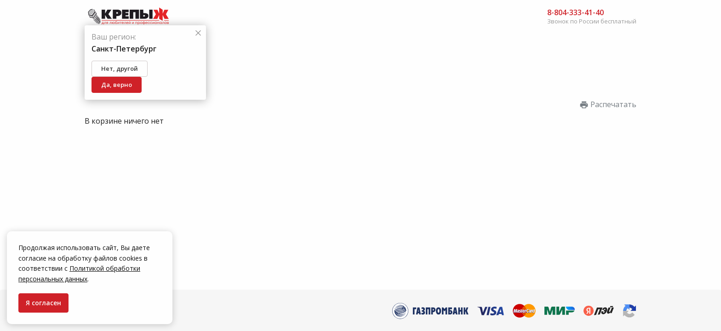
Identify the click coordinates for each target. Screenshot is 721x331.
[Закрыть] (198, 33)
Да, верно (116, 84)
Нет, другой (119, 68)
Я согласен (43, 302)
